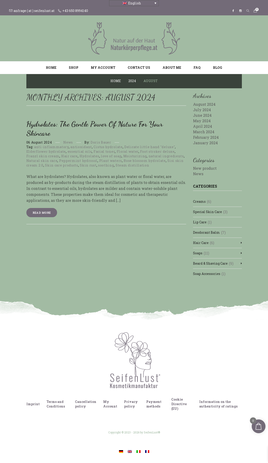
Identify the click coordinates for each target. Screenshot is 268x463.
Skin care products (61, 165)
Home (51, 67)
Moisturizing (135, 156)
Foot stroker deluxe (157, 151)
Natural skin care (42, 160)
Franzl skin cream (43, 156)
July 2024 (202, 109)
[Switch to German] (121, 451)
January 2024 (205, 142)
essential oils (80, 151)
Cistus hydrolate (108, 147)
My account (103, 67)
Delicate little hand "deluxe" (149, 147)
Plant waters (110, 160)
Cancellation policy (85, 403)
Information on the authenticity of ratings (218, 403)
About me (172, 67)
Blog (217, 67)
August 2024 (204, 104)
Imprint (33, 404)
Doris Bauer (101, 142)
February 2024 (206, 137)
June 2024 (202, 115)
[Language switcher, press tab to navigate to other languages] (134, 3)
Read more (42, 212)
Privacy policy (131, 403)
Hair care (69, 156)
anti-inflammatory (51, 147)
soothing (106, 165)
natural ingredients (166, 156)
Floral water (127, 151)
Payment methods (153, 403)
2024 (132, 81)
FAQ (197, 67)
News (68, 142)
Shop (73, 67)
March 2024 (203, 131)
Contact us (139, 67)
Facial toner (104, 151)
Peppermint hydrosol (78, 160)
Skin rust (88, 165)
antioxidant (81, 147)
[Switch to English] (129, 451)
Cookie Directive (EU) (179, 404)
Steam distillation (132, 165)
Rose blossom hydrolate (145, 160)
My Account (110, 403)
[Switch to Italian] (138, 451)
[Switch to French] (147, 451)
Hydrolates (89, 156)
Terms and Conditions (56, 403)
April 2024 (202, 126)
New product (205, 168)
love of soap (111, 156)
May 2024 (202, 120)
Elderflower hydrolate (46, 151)
